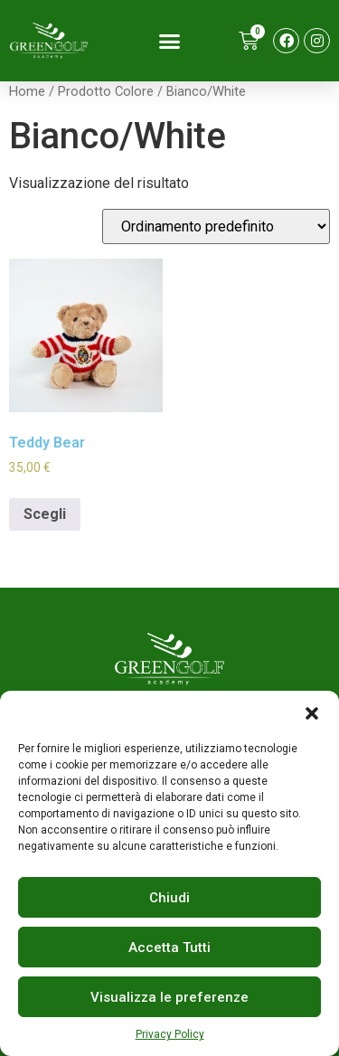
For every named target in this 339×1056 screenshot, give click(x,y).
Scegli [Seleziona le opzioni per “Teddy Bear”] (45, 514)
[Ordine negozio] (216, 226)
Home (27, 91)
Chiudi (169, 898)
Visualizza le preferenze (169, 997)
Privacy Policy (170, 1034)
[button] (312, 713)
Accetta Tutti (169, 947)
